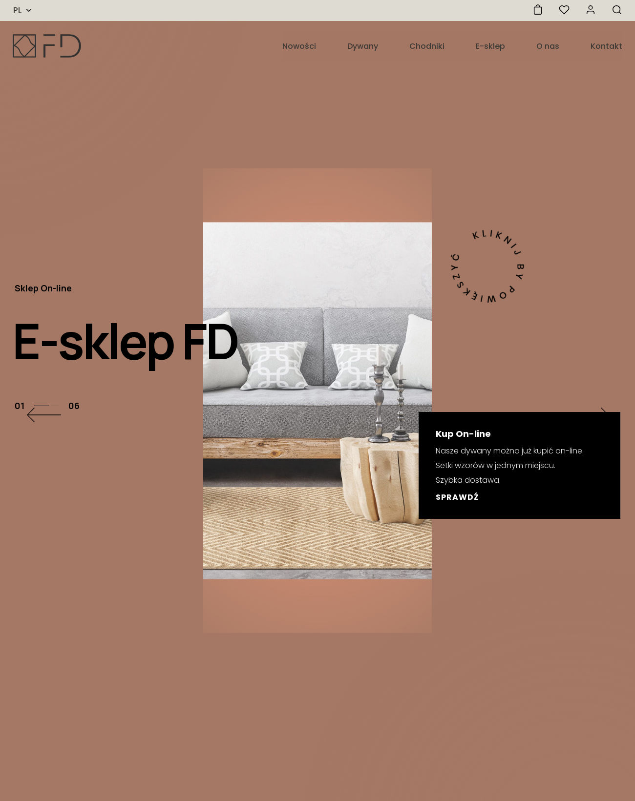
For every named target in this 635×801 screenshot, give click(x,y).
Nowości (299, 46)
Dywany (362, 46)
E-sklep (490, 46)
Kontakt (606, 46)
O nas (547, 46)
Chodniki (426, 46)
